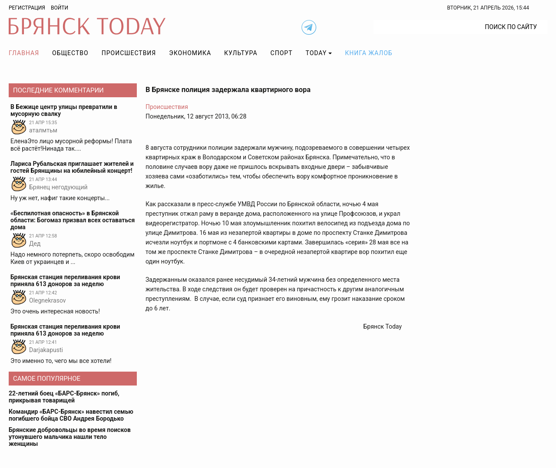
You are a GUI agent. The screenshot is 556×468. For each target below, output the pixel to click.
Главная (24, 52)
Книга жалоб (368, 52)
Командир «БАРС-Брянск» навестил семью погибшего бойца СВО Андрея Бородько (71, 415)
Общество (70, 52)
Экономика (190, 52)
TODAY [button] (316, 52)
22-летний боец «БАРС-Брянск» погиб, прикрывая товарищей (64, 397)
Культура (240, 52)
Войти (59, 8)
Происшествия (129, 52)
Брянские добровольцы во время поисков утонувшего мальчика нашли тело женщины (70, 436)
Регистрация (27, 8)
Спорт (282, 52)
